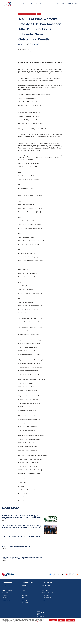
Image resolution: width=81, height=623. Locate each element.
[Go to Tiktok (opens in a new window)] (62, 574)
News (47, 3)
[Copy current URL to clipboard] (34, 44)
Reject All (61, 620)
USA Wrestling (47, 592)
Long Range (46, 597)
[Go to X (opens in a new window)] (54, 574)
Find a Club (4, 595)
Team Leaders (25, 595)
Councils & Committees (47, 588)
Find (5, 597)
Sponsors (24, 592)
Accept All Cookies (70, 620)
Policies (43, 600)
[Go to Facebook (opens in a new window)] (50, 574)
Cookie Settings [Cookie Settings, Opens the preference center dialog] (53, 620)
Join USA (6, 588)
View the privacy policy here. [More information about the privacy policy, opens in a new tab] (38, 621)
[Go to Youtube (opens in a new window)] (66, 574)
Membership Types (6, 592)
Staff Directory (25, 588)
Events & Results (28, 3)
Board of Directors (46, 585)
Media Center (25, 602)
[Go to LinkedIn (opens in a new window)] (73, 574)
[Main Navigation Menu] (5, 4)
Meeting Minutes (45, 590)
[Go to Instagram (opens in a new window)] (58, 574)
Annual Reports (25, 600)
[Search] (76, 4)
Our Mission (24, 585)
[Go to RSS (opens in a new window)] (77, 574)
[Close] (79, 620)
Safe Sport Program (6, 600)
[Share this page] (37, 44)
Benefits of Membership (7, 590)
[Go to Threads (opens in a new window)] (70, 574)
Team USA (40, 3)
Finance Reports (45, 595)
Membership (17, 3)
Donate (64, 3)
